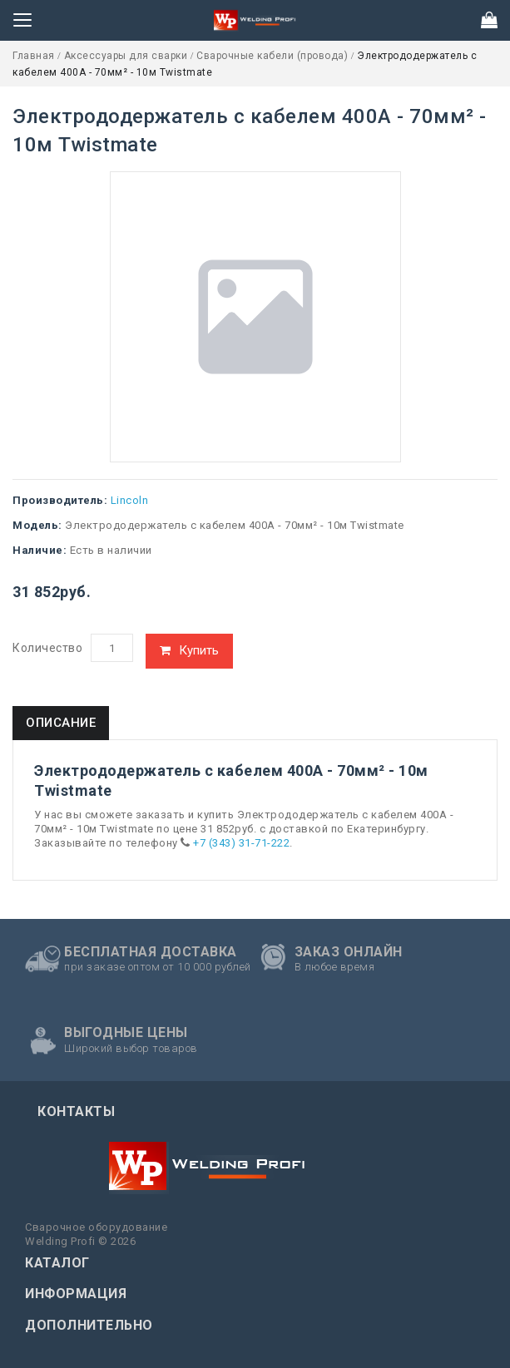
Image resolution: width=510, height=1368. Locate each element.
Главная (34, 56)
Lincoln (130, 500)
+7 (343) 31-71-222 (241, 843)
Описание (61, 722)
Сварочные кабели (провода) (273, 56)
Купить (199, 650)
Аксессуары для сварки (127, 56)
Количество (47, 647)
